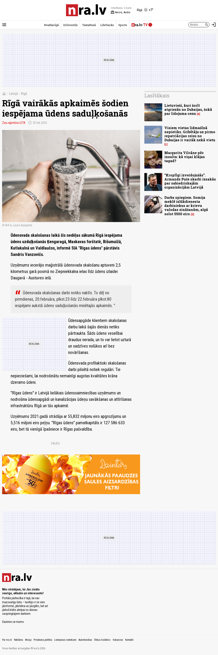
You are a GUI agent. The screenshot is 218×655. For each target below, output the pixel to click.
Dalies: (55, 443)
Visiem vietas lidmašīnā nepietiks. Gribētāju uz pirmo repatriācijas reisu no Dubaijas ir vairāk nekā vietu (189, 134)
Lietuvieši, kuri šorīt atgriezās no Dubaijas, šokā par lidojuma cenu (188, 109)
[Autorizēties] (213, 24)
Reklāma (18, 639)
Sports (122, 25)
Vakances (118, 639)
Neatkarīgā (51, 25)
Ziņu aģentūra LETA (13, 122)
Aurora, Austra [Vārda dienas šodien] (120, 12)
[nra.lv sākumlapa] (86, 10)
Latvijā (13, 94)
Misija (28, 639)
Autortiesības (85, 639)
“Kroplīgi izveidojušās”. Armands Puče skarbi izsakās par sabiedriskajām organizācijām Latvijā (190, 181)
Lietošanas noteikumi (65, 639)
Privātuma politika (43, 639)
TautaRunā (89, 25)
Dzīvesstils (70, 25)
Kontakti (129, 639)
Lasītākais (156, 95)
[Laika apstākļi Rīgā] (145, 10)
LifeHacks (107, 25)
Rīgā (24, 94)
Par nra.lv (7, 639)
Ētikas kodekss (102, 639)
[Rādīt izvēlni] (4, 24)
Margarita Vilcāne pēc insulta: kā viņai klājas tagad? (184, 156)
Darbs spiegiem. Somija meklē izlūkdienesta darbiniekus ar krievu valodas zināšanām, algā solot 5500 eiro (186, 205)
